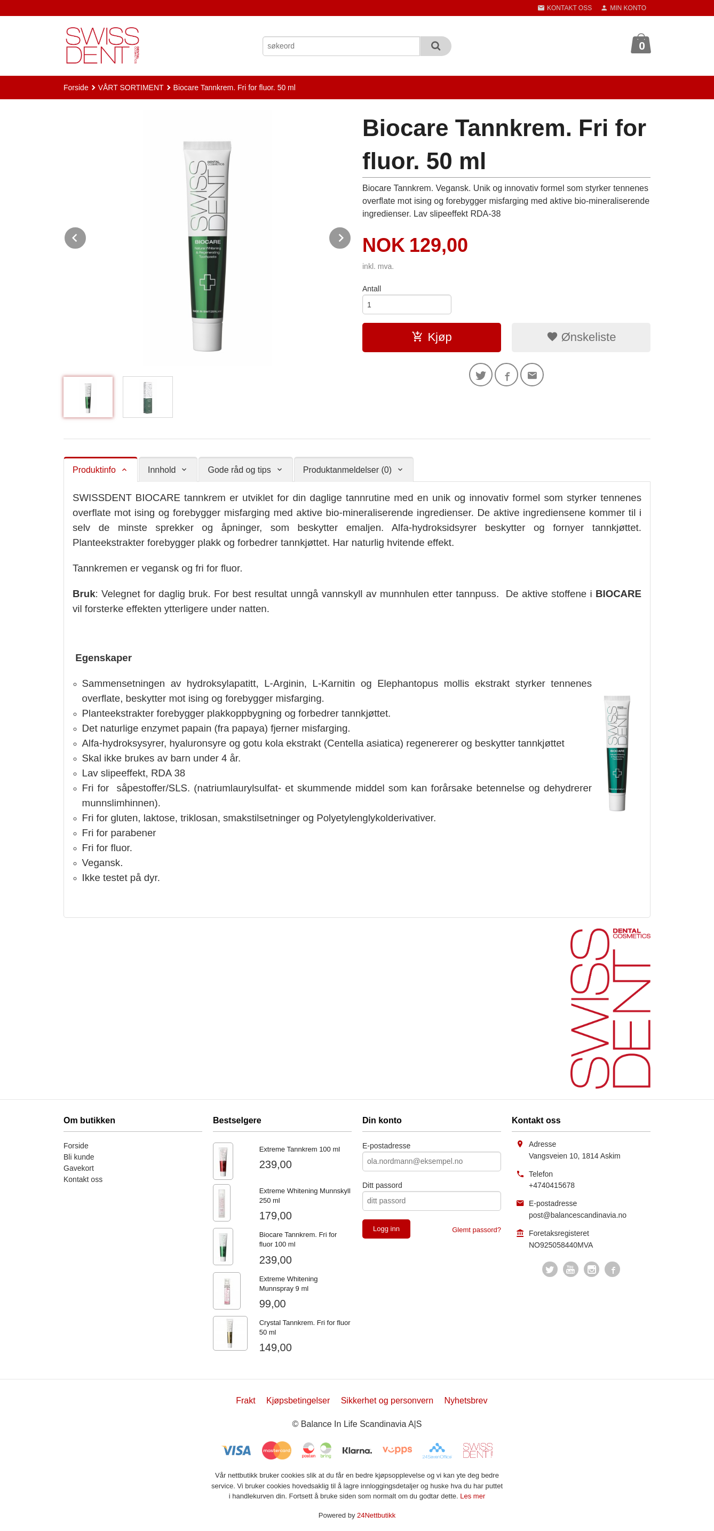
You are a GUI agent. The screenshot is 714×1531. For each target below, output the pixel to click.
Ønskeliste (581, 337)
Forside (76, 87)
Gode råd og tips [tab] (239, 469)
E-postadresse (386, 1145)
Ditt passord (382, 1185)
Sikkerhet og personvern (387, 1400)
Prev (86, 236)
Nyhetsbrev (466, 1400)
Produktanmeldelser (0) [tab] (347, 469)
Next (351, 236)
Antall (371, 288)
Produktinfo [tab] (94, 469)
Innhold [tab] (162, 469)
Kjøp (431, 337)
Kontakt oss (83, 1179)
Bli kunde (79, 1157)
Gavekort (79, 1168)
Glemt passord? (476, 1230)
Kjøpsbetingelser (298, 1400)
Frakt (245, 1400)
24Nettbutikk (376, 1515)
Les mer (472, 1496)
